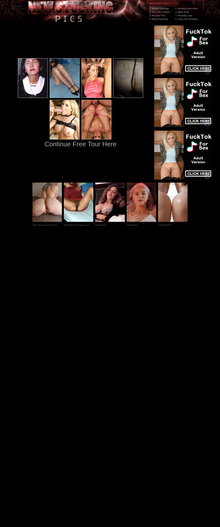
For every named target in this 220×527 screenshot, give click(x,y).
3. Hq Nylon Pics (157, 15)
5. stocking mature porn (186, 8)
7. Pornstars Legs (183, 15)
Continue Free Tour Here (80, 144)
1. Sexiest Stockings (159, 8)
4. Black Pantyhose (158, 19)
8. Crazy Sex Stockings (186, 19)
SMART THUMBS (117, 453)
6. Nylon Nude (182, 12)
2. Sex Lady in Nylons (159, 12)
